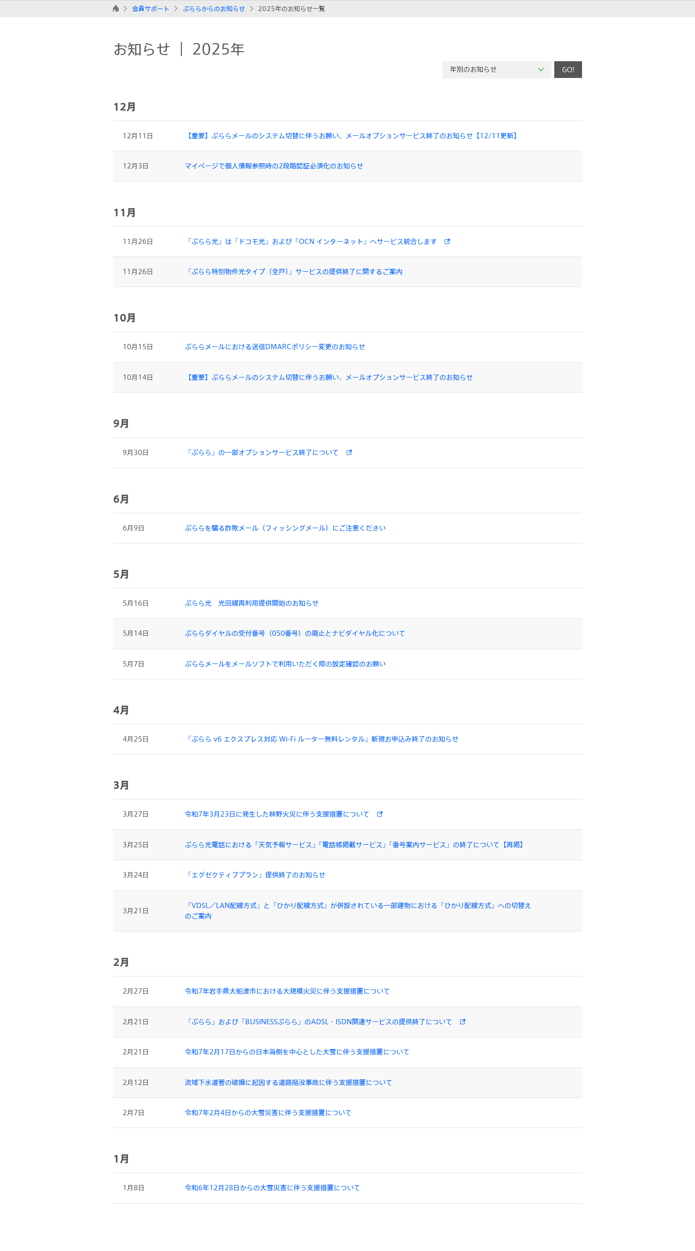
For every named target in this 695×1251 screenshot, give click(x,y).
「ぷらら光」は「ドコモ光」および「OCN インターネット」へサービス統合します (311, 241)
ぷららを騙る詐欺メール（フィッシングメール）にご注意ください (285, 527)
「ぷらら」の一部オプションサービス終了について (262, 452)
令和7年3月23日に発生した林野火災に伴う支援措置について (277, 814)
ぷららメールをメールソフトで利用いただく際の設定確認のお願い (285, 663)
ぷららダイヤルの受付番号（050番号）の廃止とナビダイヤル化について (295, 633)
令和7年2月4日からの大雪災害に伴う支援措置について (268, 1112)
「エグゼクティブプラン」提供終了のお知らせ (255, 874)
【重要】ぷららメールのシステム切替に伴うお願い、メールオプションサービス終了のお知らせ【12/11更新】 (352, 135)
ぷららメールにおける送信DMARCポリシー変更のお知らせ (275, 346)
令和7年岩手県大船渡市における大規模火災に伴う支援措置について (287, 991)
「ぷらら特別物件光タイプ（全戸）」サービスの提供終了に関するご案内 (294, 271)
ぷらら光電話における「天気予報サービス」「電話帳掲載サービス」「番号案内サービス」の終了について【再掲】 (356, 844)
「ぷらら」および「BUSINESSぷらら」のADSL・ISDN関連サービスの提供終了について (318, 1021)
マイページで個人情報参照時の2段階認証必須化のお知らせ (274, 165)
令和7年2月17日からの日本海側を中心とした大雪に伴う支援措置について (297, 1051)
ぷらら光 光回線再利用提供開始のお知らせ (252, 603)
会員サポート (150, 8)
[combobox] (496, 69)
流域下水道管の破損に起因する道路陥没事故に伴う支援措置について (288, 1082)
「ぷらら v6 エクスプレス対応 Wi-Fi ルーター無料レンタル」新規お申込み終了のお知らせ (322, 738)
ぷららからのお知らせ (214, 8)
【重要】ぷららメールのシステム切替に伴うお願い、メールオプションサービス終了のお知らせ (329, 377)
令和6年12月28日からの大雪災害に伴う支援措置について (272, 1187)
